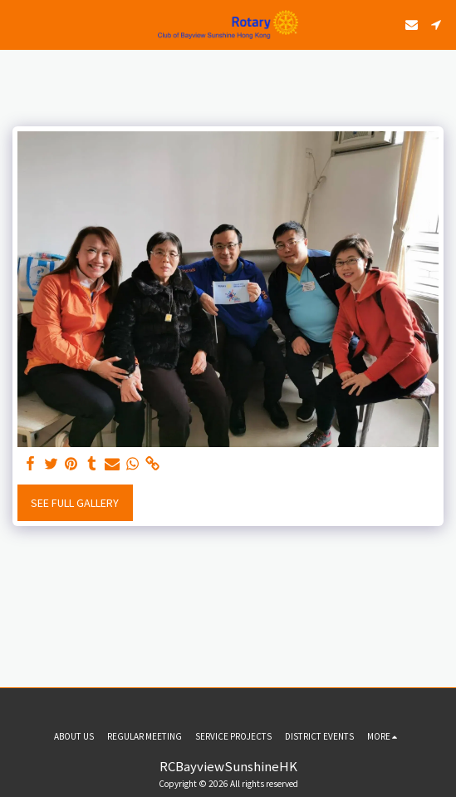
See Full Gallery (75, 502)
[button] (18, 23)
